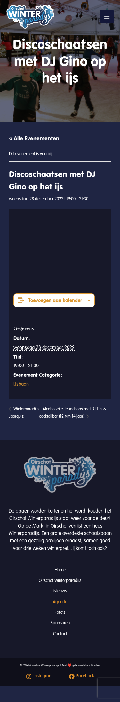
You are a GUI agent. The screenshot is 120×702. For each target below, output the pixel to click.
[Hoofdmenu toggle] (107, 16)
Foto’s (60, 612)
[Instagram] (39, 676)
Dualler (95, 665)
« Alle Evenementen (34, 138)
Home (60, 570)
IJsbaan (21, 384)
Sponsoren (60, 623)
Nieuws (60, 591)
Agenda (60, 602)
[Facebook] (81, 676)
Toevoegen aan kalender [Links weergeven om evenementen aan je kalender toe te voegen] (55, 300)
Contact (60, 633)
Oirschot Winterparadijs (60, 580)
